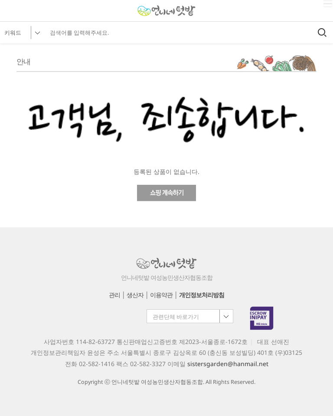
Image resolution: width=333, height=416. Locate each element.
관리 (114, 295)
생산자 (135, 295)
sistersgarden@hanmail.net (227, 364)
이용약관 (161, 295)
